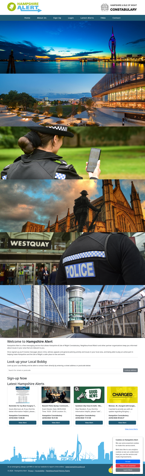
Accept (127, 461)
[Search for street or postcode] (65, 370)
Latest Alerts (87, 18)
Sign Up (57, 18)
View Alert (23, 423)
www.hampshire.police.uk (75, 467)
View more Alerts (131, 429)
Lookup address (130, 370)
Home (27, 18)
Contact (117, 18)
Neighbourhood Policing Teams (58, 471)
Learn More (128, 470)
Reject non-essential (128, 466)
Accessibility (39, 471)
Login (71, 18)
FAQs (103, 18)
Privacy (31, 471)
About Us (42, 18)
